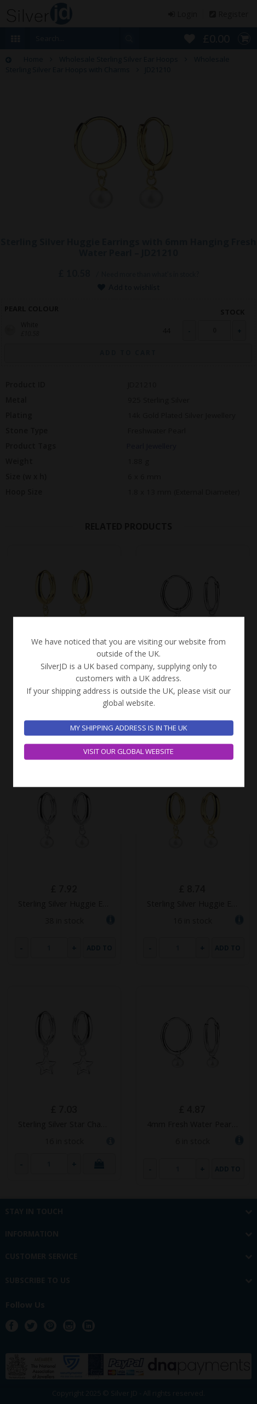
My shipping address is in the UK (128, 728)
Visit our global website (128, 752)
